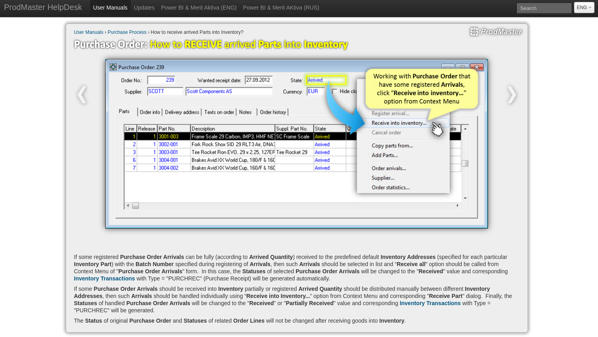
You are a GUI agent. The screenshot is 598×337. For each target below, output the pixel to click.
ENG (584, 7)
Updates (144, 7)
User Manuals (110, 7)
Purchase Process (127, 32)
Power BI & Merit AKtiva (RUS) (281, 7)
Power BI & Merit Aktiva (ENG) (199, 7)
